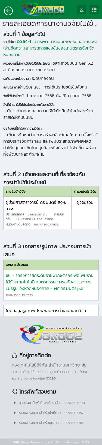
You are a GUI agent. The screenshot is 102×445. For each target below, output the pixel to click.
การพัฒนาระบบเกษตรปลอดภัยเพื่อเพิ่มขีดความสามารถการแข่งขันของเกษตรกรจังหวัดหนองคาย (50, 48)
